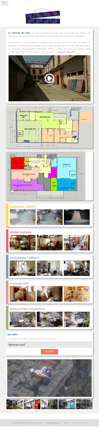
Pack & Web (82, 423)
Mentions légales (53, 423)
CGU (66, 423)
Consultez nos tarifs (66, 52)
